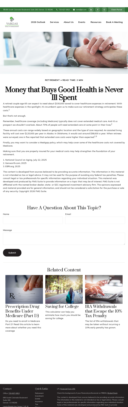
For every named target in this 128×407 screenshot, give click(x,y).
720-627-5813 (63, 2)
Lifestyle (38, 402)
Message (7, 222)
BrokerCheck (112, 386)
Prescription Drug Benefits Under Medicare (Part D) (22, 304)
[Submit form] (12, 245)
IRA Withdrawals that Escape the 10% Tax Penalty (103, 304)
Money (37, 400)
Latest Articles (40, 405)
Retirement (39, 386)
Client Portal (116, 2)
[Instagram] (104, 2)
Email (68, 206)
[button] (38, 14)
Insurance (39, 394)
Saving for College (62, 299)
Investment (39, 389)
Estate (37, 391)
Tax (36, 397)
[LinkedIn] (91, 2)
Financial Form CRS (67, 382)
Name (6, 206)
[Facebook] (97, 2)
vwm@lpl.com (79, 2)
